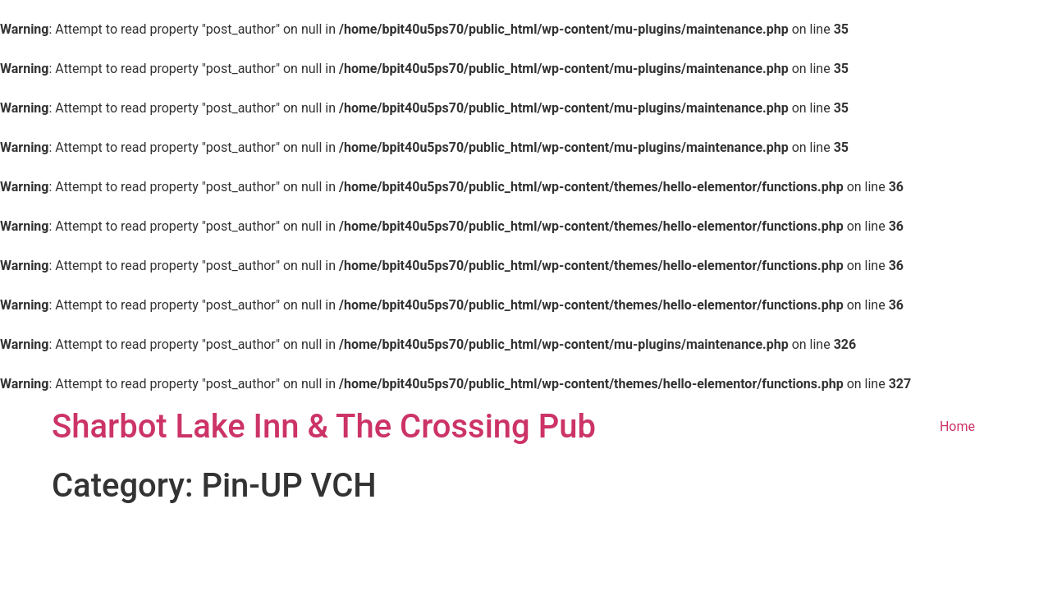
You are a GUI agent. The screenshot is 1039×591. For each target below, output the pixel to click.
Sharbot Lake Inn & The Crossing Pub (324, 426)
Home (957, 426)
